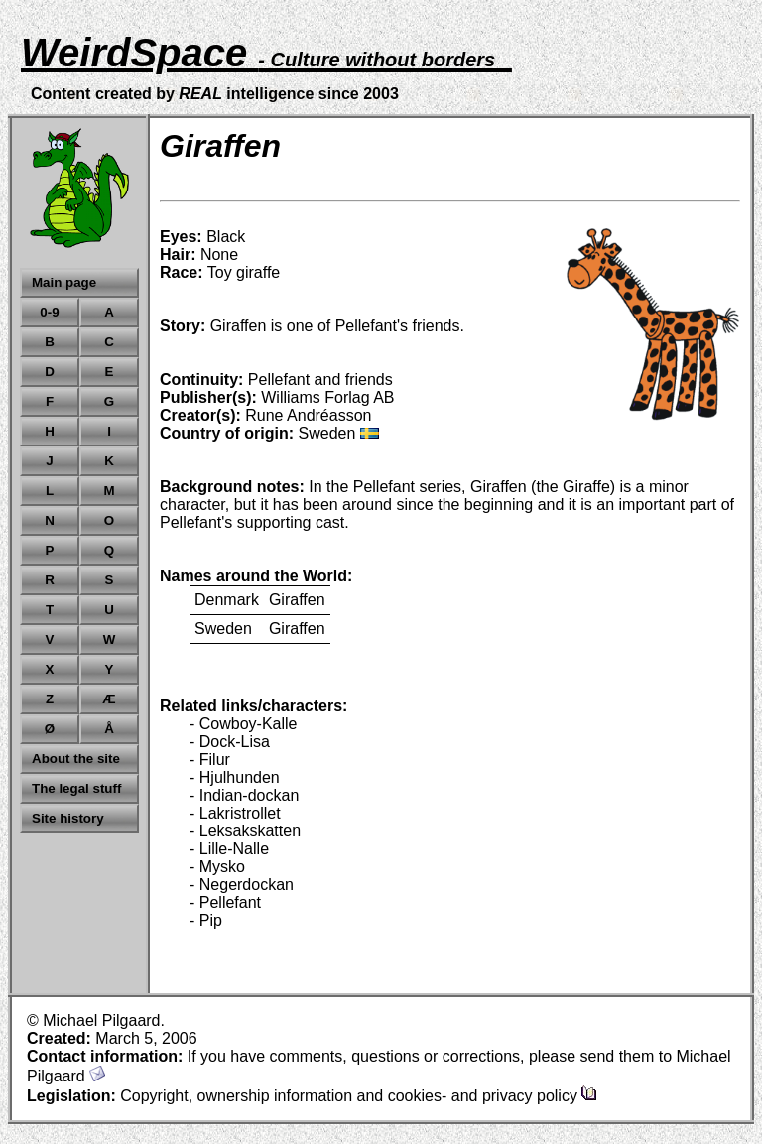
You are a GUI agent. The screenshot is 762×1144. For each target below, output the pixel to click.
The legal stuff (76, 788)
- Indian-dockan (244, 795)
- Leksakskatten (245, 831)
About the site (76, 758)
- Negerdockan (242, 884)
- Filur (210, 759)
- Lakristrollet (235, 813)
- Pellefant (225, 902)
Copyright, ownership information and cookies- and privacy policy (358, 1095)
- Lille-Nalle (229, 848)
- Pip (206, 920)
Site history (68, 818)
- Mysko (217, 866)
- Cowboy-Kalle (243, 723)
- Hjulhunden (235, 777)
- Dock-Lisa (230, 741)
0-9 (49, 312)
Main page (64, 282)
